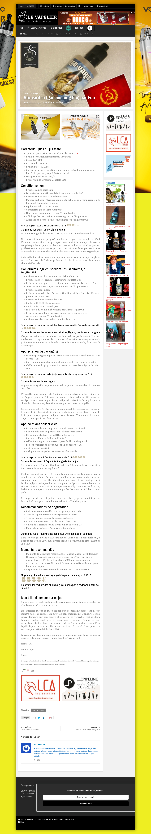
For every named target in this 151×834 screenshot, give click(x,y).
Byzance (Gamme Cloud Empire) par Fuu (49, 34)
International (102, 6)
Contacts (44, 6)
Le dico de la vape (85, 6)
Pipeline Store (26, 796)
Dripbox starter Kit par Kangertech (80, 728)
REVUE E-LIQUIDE (38, 710)
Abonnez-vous (86, 804)
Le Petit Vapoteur (28, 790)
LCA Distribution (27, 793)
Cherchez (56, 28)
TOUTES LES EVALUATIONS (109, 34)
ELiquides (34, 93)
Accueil (26, 93)
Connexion (57, 6)
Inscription (70, 6)
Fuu (81, 103)
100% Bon (79, 29)
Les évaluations (36, 28)
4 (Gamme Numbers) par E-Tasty (78, 34)
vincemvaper (40, 744)
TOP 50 (130, 34)
